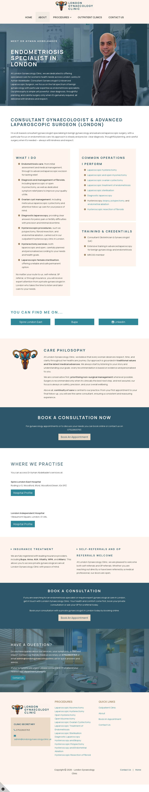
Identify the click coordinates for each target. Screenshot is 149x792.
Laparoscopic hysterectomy (102, 169)
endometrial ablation (98, 204)
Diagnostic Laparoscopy (67, 744)
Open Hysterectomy (65, 722)
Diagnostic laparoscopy (99, 195)
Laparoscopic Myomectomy (69, 715)
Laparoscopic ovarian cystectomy (105, 180)
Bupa (74, 322)
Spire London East (30, 322)
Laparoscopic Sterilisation (68, 740)
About (42, 17)
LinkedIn (118, 322)
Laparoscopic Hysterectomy (69, 718)
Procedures (61, 17)
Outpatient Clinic (107, 715)
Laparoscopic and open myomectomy (107, 175)
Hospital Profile (22, 493)
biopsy (106, 200)
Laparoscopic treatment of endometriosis (109, 185)
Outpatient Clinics (90, 17)
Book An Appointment (110, 726)
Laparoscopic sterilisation (100, 190)
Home (28, 17)
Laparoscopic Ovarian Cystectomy (73, 729)
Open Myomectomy (65, 726)
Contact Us (116, 17)
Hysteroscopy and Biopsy (68, 747)
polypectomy (117, 200)
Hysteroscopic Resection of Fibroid (73, 762)
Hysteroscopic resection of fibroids (105, 209)
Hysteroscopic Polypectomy (69, 751)
